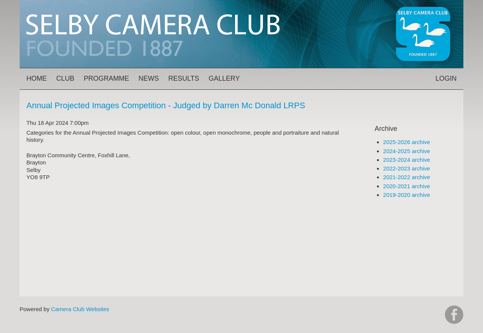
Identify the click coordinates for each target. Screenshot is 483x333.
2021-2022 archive (406, 177)
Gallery (224, 78)
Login (446, 78)
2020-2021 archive (406, 186)
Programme (106, 78)
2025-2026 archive (406, 142)
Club (65, 78)
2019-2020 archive (406, 195)
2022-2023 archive (406, 168)
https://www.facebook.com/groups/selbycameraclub (454, 314)
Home (36, 78)
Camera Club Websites (80, 309)
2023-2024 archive (406, 160)
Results (183, 78)
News (148, 78)
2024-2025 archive (406, 151)
